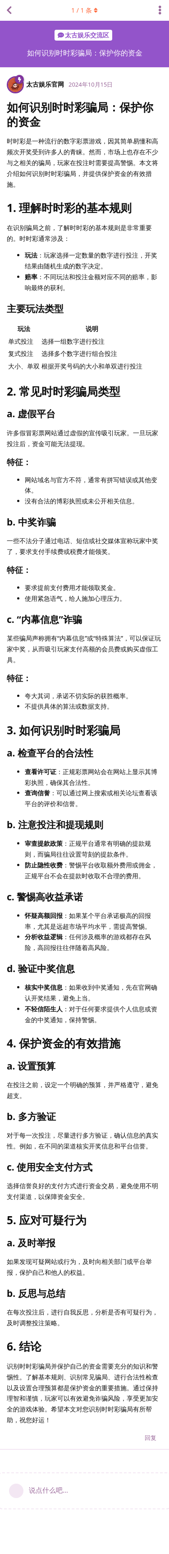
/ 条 (84, 10)
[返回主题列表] (9, 10)
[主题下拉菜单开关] (160, 10)
